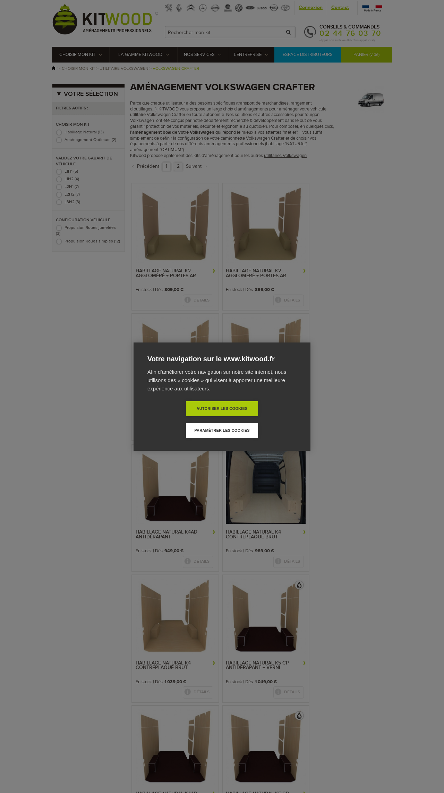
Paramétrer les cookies (261, 419)
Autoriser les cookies (181, 419)
